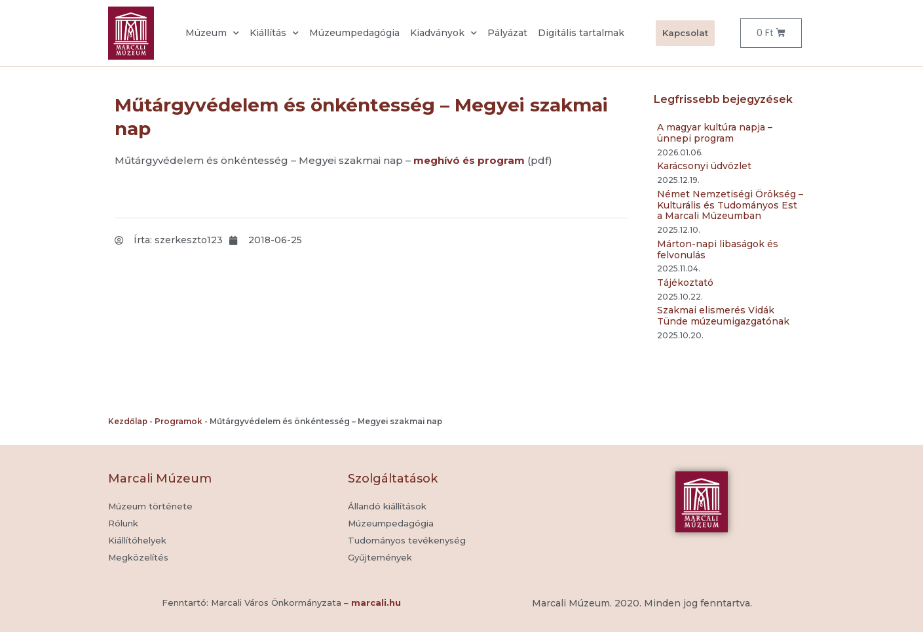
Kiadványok (443, 33)
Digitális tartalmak (581, 33)
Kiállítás (274, 33)
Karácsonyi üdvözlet (704, 166)
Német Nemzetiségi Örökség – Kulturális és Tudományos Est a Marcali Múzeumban (730, 205)
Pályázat (507, 33)
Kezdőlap (127, 421)
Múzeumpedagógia (354, 33)
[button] (380, 557)
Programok (178, 421)
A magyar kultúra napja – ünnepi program (714, 132)
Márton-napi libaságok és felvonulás (717, 249)
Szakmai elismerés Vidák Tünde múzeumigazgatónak (723, 315)
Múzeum (212, 33)
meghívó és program (469, 160)
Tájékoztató (685, 282)
